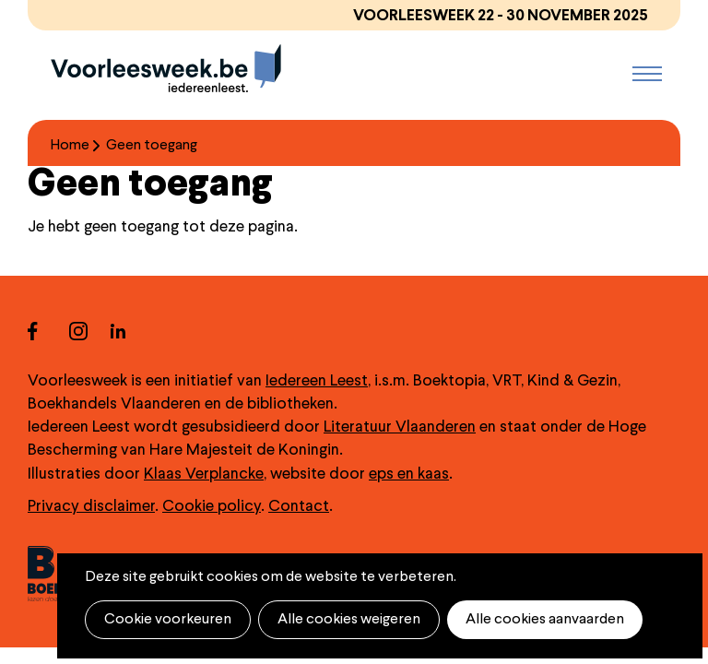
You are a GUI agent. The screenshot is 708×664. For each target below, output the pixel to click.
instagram (90, 330)
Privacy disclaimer (91, 507)
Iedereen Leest (317, 381)
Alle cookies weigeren (348, 619)
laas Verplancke (209, 474)
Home (70, 145)
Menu (647, 73)
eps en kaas (409, 474)
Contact (298, 507)
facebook (48, 330)
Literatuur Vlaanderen (400, 427)
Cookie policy (211, 507)
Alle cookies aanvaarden (545, 619)
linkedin (131, 330)
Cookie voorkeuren (167, 619)
